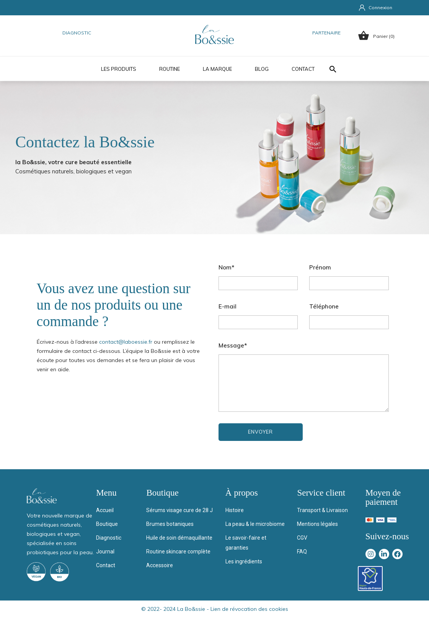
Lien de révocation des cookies (249, 608)
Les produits (118, 69)
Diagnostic (76, 33)
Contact (303, 69)
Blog (262, 69)
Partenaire (326, 33)
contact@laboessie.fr (125, 341)
